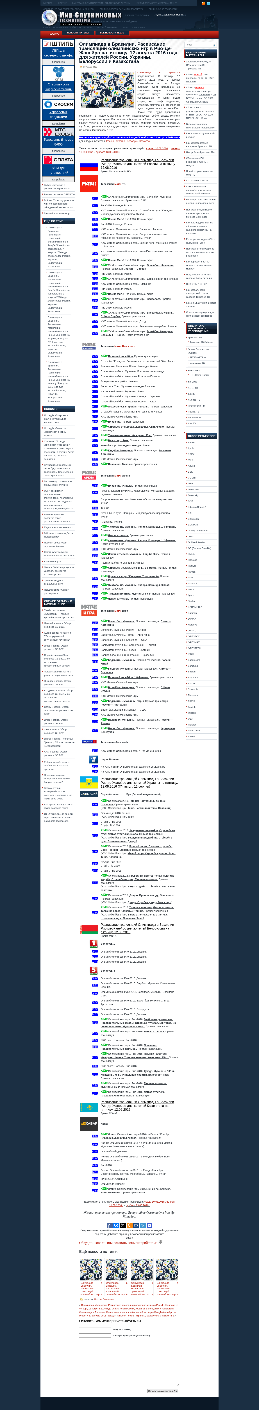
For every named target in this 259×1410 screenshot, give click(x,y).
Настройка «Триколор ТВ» (200, 152)
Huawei (192, 566)
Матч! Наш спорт (124, 346)
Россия (110, 141)
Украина (121, 141)
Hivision (192, 554)
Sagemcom (194, 660)
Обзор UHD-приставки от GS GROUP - (200, 78)
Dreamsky (193, 495)
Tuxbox (192, 712)
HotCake (192, 560)
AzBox (191, 465)
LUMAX (192, 618)
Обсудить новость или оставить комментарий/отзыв (121, 1243)
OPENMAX (194, 642)
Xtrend (191, 736)
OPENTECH (194, 648)
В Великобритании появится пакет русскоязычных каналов (57, 518)
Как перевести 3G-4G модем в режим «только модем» (199, 265)
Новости (54, 34)
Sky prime (193, 677)
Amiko (191, 442)
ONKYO (192, 630)
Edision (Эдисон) (197, 507)
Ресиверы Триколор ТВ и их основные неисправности (59, 742)
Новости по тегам (78, 32)
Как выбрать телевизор (56, 213)
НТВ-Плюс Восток (199, 375)
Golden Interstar (196, 542)
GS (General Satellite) (199, 548)
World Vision (194, 730)
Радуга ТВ (193, 411)
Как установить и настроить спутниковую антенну (101, 3)
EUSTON (193, 524)
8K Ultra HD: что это (197, 180)
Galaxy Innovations (198, 530)
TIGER (191, 701)
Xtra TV (192, 423)
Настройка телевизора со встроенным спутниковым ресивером (200, 252)
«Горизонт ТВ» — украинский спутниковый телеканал (57, 636)
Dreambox (193, 489)
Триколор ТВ (195, 337)
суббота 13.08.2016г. (108, 152)
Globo (191, 536)
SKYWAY (193, 683)
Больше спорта (52, 561)
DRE (190, 483)
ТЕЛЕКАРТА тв (198, 357)
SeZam (192, 671)
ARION (192, 454)
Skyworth (193, 689)
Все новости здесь (112, 32)
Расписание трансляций (94, 137)
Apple (191, 448)
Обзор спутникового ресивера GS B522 (58, 710)
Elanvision (193, 519)
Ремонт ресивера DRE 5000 (59, 194)
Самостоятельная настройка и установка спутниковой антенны (198, 190)
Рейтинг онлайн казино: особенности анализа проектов (57, 765)
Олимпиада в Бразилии (158, 72)
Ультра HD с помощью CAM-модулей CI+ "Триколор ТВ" (198, 65)
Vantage (192, 724)
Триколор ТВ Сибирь (201, 342)
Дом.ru (191, 394)
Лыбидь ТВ (194, 399)
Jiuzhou (192, 601)
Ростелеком (194, 417)
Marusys (192, 624)
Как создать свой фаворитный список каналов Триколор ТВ (198, 293)
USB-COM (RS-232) (197, 284)
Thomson (193, 695)
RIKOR (192, 654)
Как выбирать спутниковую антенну (156, 3)
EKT (190, 513)
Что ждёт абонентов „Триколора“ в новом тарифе (55, 432)
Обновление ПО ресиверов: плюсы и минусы (197, 162)
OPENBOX (194, 636)
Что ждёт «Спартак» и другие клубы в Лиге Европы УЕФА (56, 419)
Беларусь (132, 141)
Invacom (192, 583)
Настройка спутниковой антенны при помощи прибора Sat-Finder (199, 213)
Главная (47, 3)
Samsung (193, 666)
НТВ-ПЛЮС (194, 370)
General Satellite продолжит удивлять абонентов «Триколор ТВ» (59, 571)
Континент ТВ (197, 363)
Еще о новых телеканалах (58, 527)
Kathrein (192, 613)
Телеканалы (108, 1299)
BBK (190, 471)
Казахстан (145, 141)
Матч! (117, 184)
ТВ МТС (192, 382)
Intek (190, 577)
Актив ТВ (193, 388)
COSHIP (192, 477)
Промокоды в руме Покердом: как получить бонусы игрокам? (57, 778)
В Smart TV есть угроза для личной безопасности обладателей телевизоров (59, 204)
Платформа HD (196, 405)
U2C (190, 718)
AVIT (190, 460)
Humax (192, 571)
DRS (190, 501)
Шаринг (62, 3)
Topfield (192, 707)
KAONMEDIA (195, 607)
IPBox (191, 589)
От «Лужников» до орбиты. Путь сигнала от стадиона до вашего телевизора (59, 817)
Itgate (191, 595)
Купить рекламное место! (169, 14)
